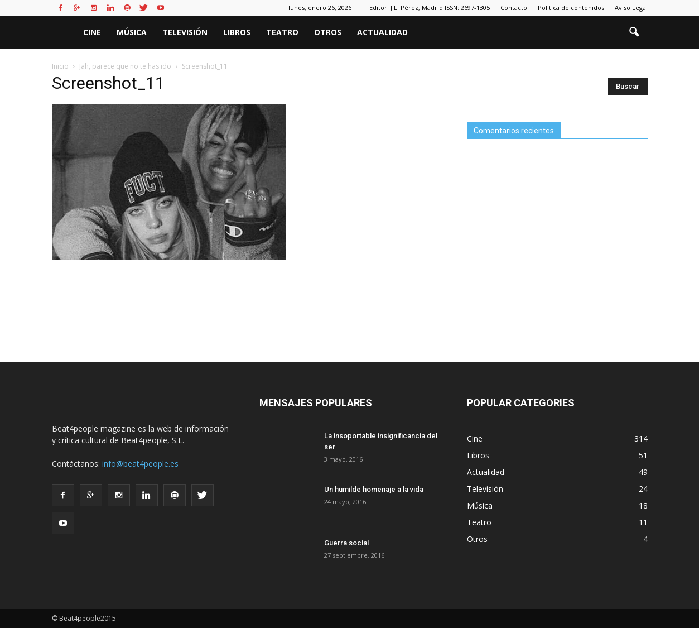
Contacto (513, 7)
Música (132, 32)
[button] (634, 32)
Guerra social (346, 543)
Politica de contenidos (571, 7)
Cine (92, 32)
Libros (236, 32)
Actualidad (382, 32)
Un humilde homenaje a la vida (373, 489)
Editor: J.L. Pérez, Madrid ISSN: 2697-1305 (429, 7)
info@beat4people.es (140, 463)
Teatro (282, 32)
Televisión (185, 32)
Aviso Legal (631, 7)
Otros (327, 32)
